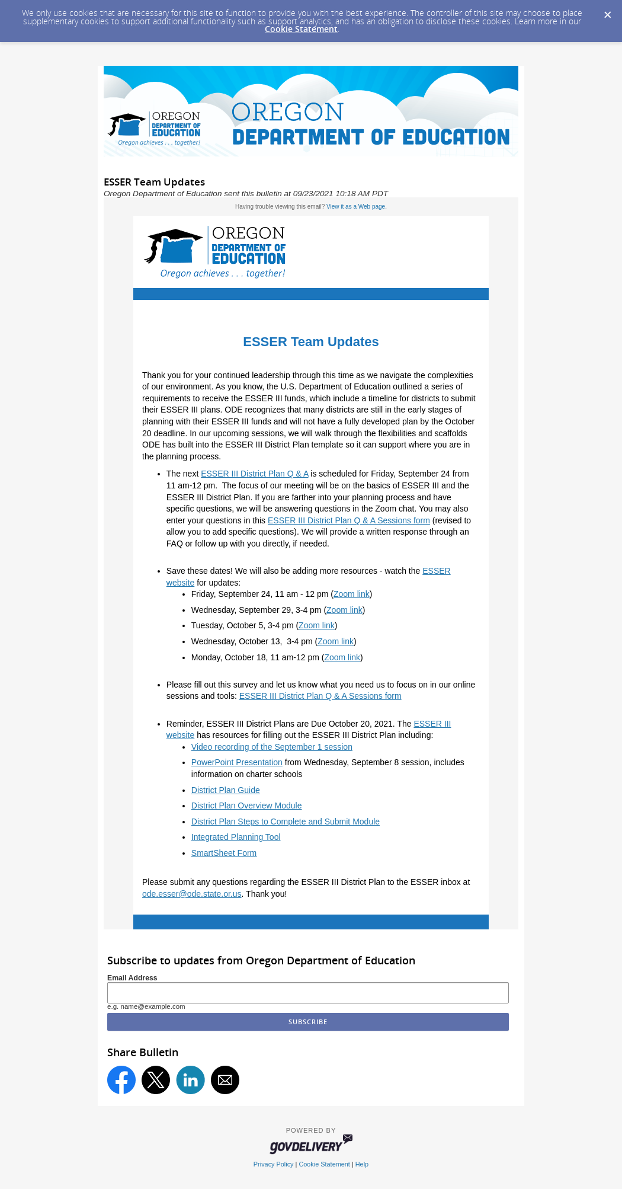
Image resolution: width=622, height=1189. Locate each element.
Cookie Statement (301, 28)
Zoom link (352, 594)
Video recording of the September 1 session (271, 747)
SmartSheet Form (224, 853)
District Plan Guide (225, 790)
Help (361, 1164)
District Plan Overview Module (246, 805)
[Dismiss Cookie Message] (607, 11)
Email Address (132, 978)
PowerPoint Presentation (237, 762)
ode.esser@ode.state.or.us (192, 894)
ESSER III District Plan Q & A (254, 473)
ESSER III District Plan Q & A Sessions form (349, 520)
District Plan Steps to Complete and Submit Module (285, 821)
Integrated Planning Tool (236, 837)
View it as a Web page (355, 206)
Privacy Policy (274, 1164)
